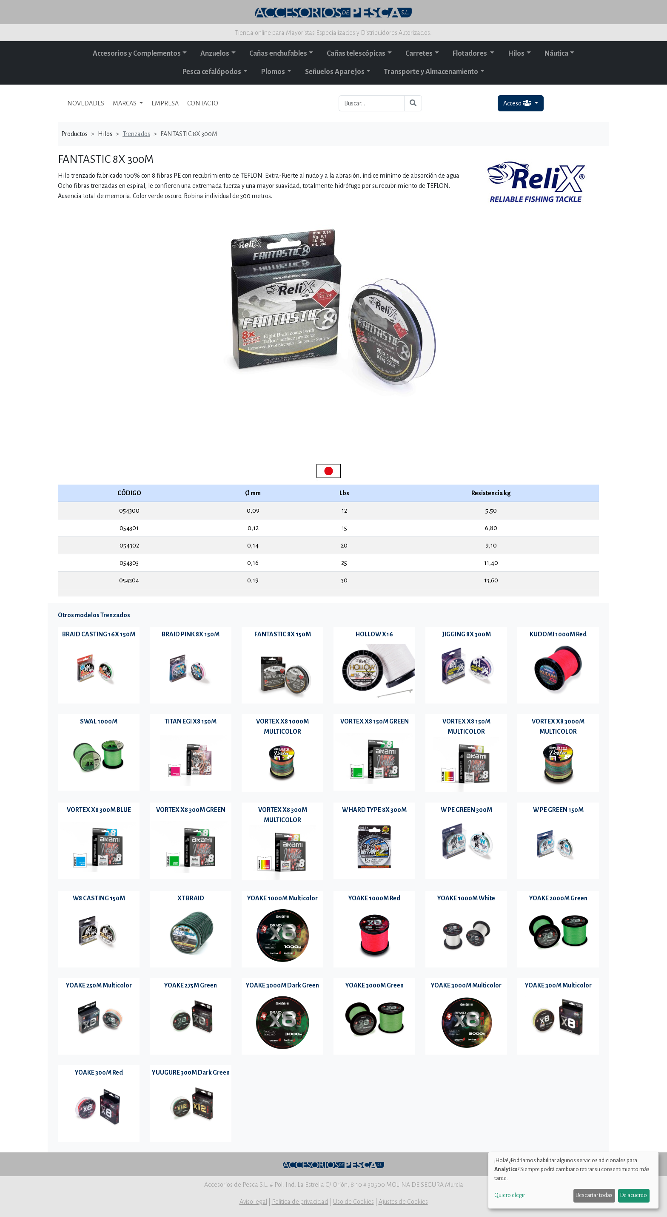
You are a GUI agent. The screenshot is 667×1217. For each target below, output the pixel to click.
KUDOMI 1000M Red (558, 634)
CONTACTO (202, 103)
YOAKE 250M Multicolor (99, 985)
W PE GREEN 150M (558, 809)
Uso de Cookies (353, 1201)
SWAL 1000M (98, 721)
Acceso (518, 103)
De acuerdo (633, 1195)
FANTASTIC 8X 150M (282, 634)
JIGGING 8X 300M (466, 634)
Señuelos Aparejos (335, 72)
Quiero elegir (509, 1195)
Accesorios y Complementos (137, 53)
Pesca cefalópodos (211, 72)
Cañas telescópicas (356, 53)
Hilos (516, 53)
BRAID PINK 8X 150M (190, 634)
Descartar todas (594, 1195)
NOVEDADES (85, 103)
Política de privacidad (300, 1201)
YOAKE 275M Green (190, 985)
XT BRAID (190, 898)
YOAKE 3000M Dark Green (282, 985)
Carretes (419, 53)
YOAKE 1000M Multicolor (282, 898)
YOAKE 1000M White (466, 898)
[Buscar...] (372, 103)
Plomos (273, 72)
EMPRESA (165, 103)
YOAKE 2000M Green (558, 898)
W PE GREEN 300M (466, 809)
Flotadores (470, 53)
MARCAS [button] (125, 103)
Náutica (556, 53)
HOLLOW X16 (374, 634)
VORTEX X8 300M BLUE (99, 809)
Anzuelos (214, 53)
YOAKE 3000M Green (374, 985)
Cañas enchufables (278, 53)
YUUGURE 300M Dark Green (191, 1072)
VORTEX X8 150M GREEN (374, 721)
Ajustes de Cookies (403, 1201)
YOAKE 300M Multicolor (558, 985)
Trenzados (136, 133)
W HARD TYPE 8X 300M (374, 809)
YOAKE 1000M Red (374, 898)
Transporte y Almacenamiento (431, 72)
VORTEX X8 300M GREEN (190, 809)
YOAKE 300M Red (99, 1072)
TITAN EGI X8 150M (191, 721)
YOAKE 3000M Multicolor (466, 985)
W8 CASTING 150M (99, 898)
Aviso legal (253, 1201)
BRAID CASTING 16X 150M (98, 634)
